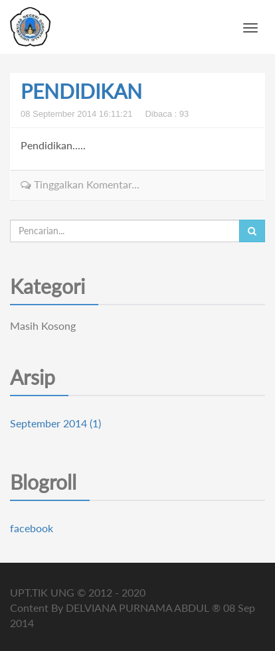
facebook (31, 528)
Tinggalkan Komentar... (80, 184)
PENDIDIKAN (81, 91)
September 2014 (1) (55, 423)
